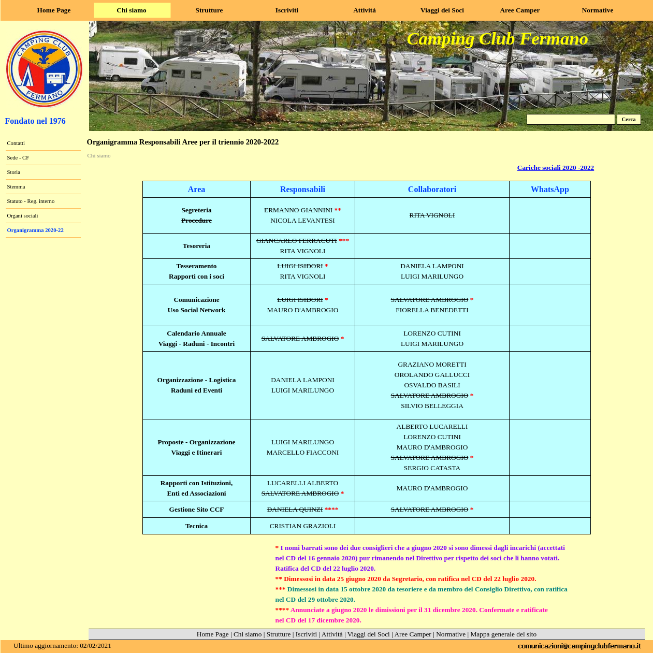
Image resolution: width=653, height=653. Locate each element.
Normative (451, 634)
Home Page (213, 634)
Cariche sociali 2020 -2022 (555, 167)
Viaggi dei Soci (368, 634)
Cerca (628, 119)
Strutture (279, 634)
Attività (332, 634)
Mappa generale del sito (504, 634)
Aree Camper (412, 634)
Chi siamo (99, 155)
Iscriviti (306, 634)
